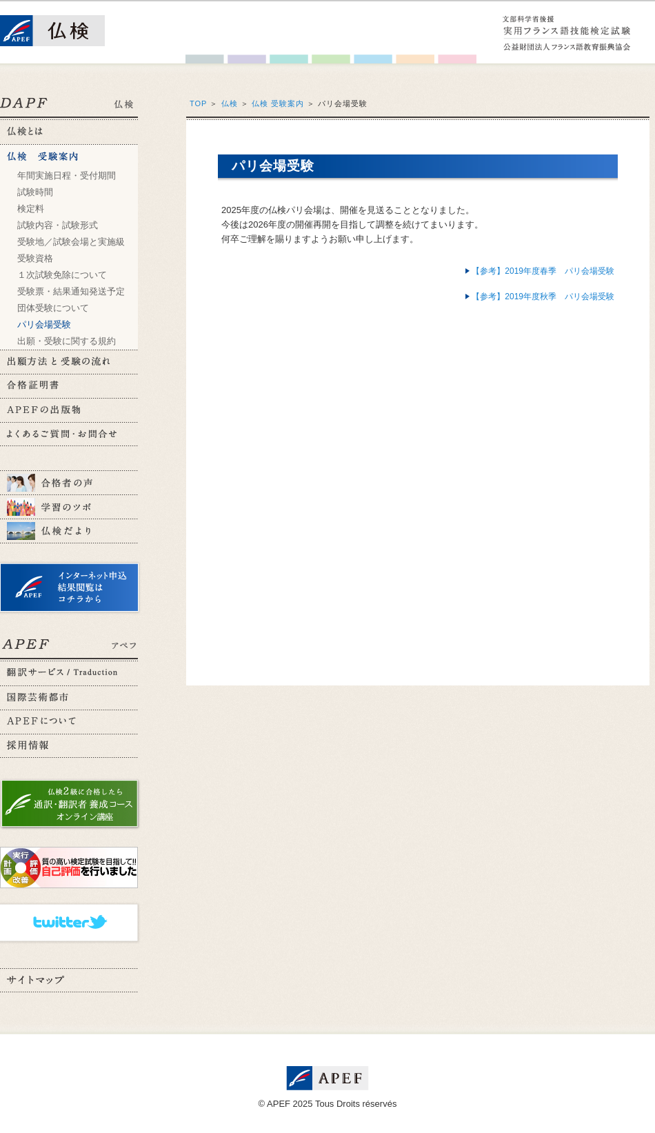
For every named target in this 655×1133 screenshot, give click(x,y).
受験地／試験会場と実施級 (71, 242)
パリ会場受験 (44, 324)
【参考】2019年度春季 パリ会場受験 (543, 271)
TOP (198, 103)
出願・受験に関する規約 (66, 341)
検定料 (30, 208)
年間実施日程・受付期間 (66, 175)
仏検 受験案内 (278, 103)
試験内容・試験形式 (57, 225)
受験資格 (35, 258)
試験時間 (35, 192)
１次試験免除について (62, 275)
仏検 (229, 103)
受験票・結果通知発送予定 (71, 291)
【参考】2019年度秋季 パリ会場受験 (543, 296)
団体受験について (53, 308)
